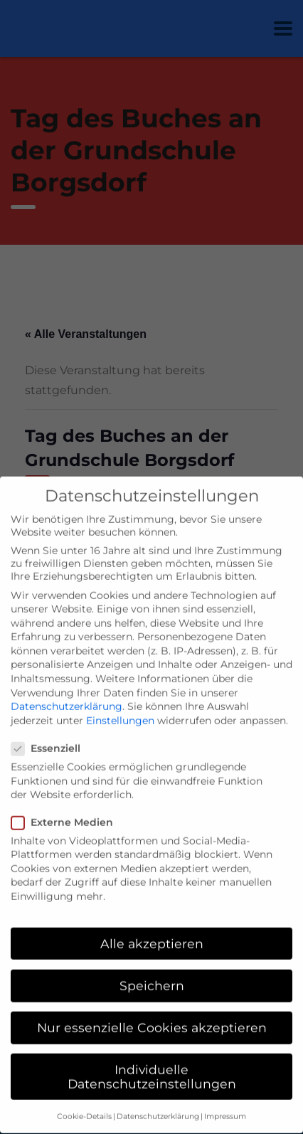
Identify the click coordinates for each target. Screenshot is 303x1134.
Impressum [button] (225, 1101)
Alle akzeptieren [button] (151, 928)
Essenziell (50, 733)
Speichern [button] (151, 970)
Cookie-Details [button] (84, 1101)
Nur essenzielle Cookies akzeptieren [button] (152, 1012)
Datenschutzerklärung (66, 691)
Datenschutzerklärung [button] (158, 1101)
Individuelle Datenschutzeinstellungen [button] (152, 1061)
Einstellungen (120, 705)
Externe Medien (66, 806)
